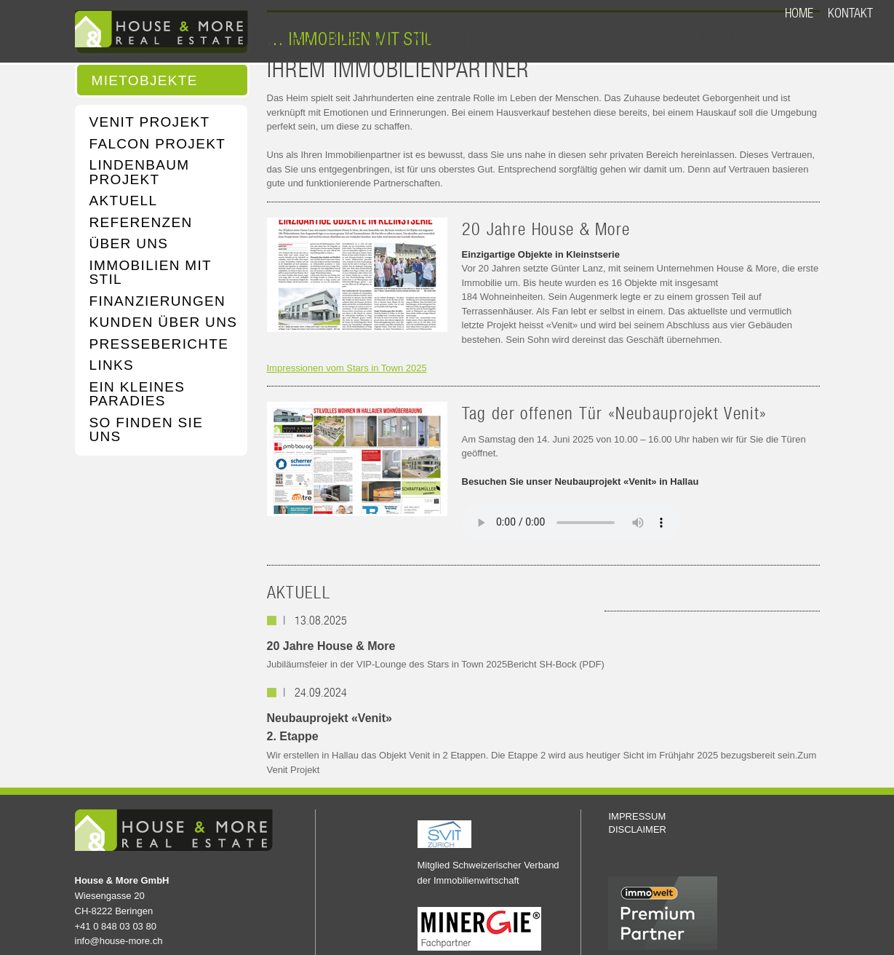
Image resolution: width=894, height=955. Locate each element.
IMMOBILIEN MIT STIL (150, 272)
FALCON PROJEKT (157, 144)
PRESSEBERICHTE (159, 344)
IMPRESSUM (637, 816)
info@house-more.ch (119, 940)
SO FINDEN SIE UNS (146, 430)
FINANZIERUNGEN (157, 301)
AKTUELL (123, 201)
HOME (799, 12)
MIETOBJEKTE (145, 81)
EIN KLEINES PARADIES (137, 394)
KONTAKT (850, 12)
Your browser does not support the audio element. (571, 522)
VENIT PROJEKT (149, 122)
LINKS (112, 365)
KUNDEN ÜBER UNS (163, 322)
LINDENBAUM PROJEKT (139, 172)
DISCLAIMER (637, 829)
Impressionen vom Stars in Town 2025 (347, 367)
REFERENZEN (141, 222)
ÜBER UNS (129, 244)
